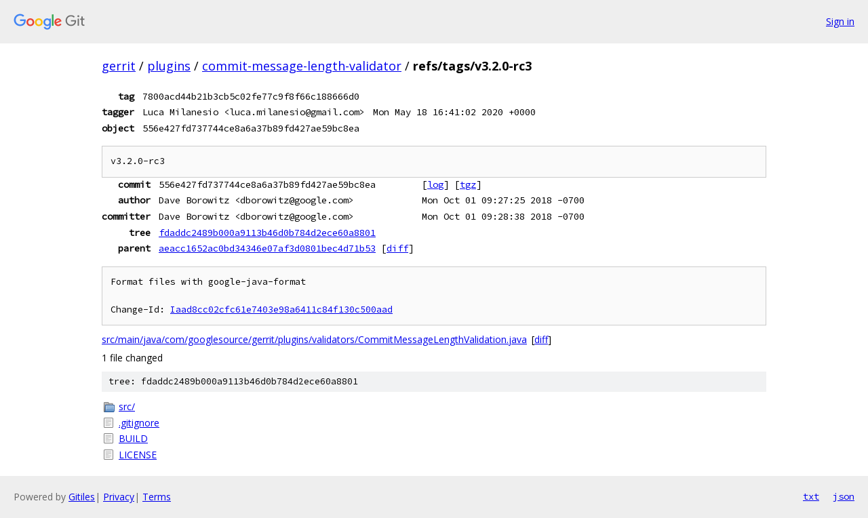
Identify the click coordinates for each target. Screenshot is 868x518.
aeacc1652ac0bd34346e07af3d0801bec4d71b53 (267, 248)
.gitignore (139, 422)
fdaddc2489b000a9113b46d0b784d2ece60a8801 (267, 232)
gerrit (119, 66)
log (435, 184)
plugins (169, 66)
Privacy (118, 496)
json (843, 496)
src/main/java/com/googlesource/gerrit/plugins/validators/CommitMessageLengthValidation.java (314, 339)
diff (397, 248)
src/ (127, 406)
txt (811, 496)
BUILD (133, 438)
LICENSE (138, 454)
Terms (156, 496)
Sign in (840, 21)
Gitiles (81, 496)
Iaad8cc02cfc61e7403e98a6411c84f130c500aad (281, 309)
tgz (468, 184)
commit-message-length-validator (301, 66)
